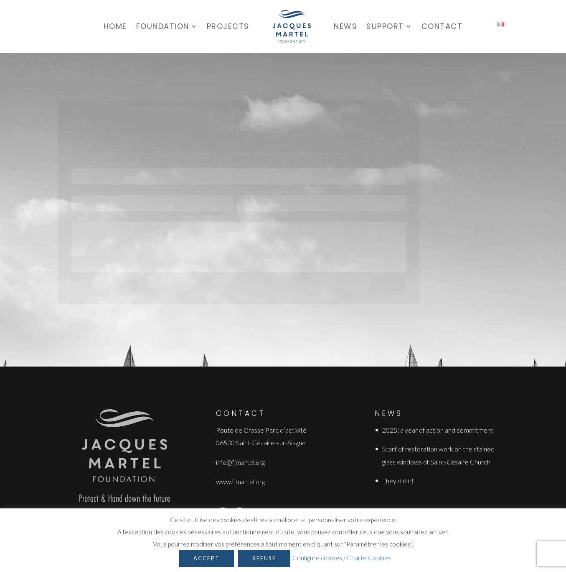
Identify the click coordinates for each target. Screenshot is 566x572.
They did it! (398, 481)
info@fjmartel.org (240, 462)
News (345, 26)
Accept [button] (206, 558)
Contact (442, 26)
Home (115, 26)
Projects (228, 26)
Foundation (162, 26)
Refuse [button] (264, 558)
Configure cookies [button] (317, 558)
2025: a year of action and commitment (437, 430)
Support (385, 26)
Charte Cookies (369, 558)
